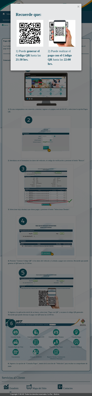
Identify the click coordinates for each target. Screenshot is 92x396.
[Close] (78, 6)
